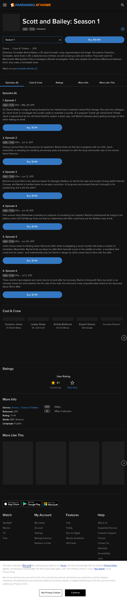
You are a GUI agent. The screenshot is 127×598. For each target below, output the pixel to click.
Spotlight (7, 519)
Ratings (59, 79)
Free (5, 534)
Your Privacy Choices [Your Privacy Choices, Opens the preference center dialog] (51, 592)
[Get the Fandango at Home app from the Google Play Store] (32, 500)
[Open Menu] (4, 5)
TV (4, 529)
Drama (15, 404)
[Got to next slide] (124, 334)
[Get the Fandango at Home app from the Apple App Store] (12, 500)
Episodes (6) (12, 79)
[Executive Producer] (112, 334)
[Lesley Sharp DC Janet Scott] (38, 334)
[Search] (122, 5)
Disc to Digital (73, 529)
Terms (63, 565)
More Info (83, 79)
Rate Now (72, 384)
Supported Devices (107, 524)
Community (55, 384)
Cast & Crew (35, 79)
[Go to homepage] (30, 5)
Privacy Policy (110, 565)
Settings (39, 529)
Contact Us (103, 539)
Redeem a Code (43, 539)
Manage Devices (43, 534)
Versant (27, 565)
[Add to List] (122, 25)
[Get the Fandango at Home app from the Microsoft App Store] (51, 500)
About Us (102, 519)
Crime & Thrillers (30, 404)
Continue (75, 592)
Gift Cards (71, 539)
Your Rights (99, 569)
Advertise (102, 545)
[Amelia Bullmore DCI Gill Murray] (63, 334)
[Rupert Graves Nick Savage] (87, 334)
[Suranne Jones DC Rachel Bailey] (14, 334)
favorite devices (27, 65)
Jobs (100, 555)
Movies (6, 524)
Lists (68, 519)
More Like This (107, 79)
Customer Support (107, 529)
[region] (63, 579)
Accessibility (104, 550)
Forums (101, 534)
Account (39, 524)
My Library (40, 519)
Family (69, 524)
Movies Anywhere (75, 534)
